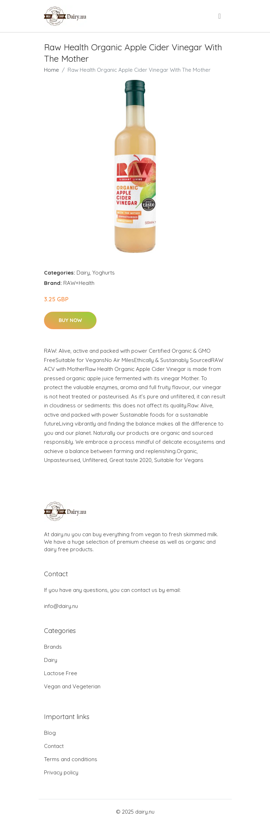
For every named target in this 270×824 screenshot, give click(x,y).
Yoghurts (103, 272)
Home (51, 69)
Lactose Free (60, 673)
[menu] (220, 16)
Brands (53, 646)
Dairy (83, 272)
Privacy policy (61, 772)
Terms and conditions (70, 759)
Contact (54, 746)
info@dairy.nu (61, 606)
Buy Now (70, 320)
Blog (50, 732)
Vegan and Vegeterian (72, 686)
